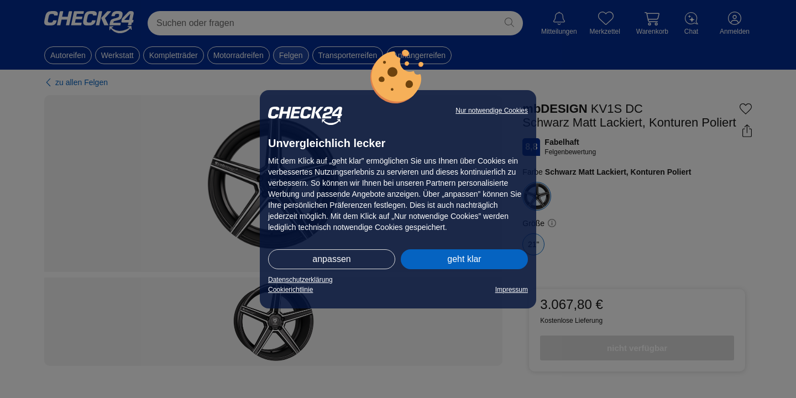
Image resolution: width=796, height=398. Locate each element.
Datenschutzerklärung (300, 280)
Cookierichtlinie (290, 290)
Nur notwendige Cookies (491, 110)
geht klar (464, 259)
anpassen (331, 259)
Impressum (511, 290)
